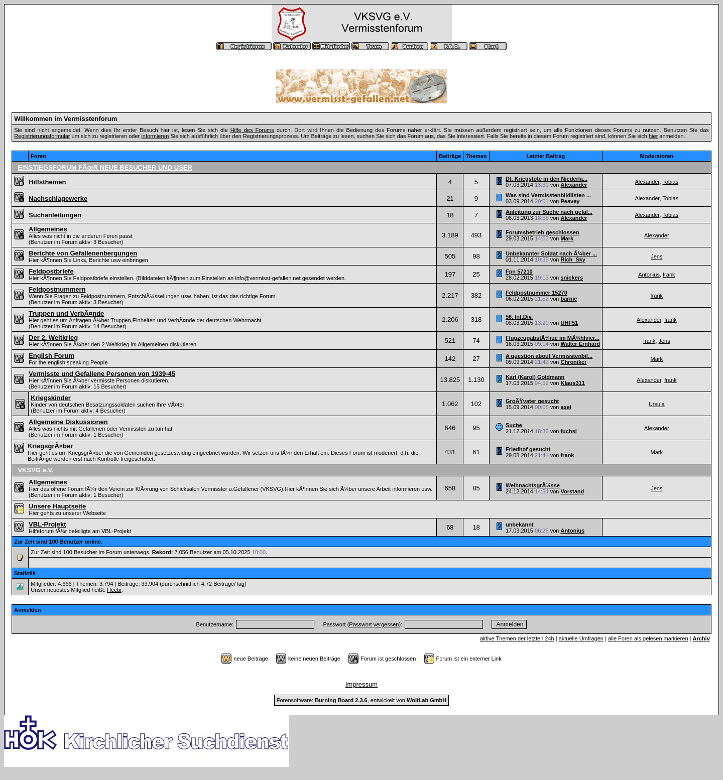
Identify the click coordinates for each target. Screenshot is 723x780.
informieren (155, 136)
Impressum (361, 684)
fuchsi (568, 431)
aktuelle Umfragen (581, 638)
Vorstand (572, 491)
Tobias (670, 182)
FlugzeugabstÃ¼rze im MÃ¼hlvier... (552, 338)
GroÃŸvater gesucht (532, 401)
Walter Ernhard (579, 344)
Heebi (114, 590)
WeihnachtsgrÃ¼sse (533, 485)
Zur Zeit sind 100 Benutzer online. (58, 542)
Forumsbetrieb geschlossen (542, 232)
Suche (514, 425)
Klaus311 (572, 383)
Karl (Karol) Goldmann (535, 377)
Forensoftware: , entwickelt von (361, 700)
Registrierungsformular (42, 136)
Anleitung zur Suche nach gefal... (549, 212)
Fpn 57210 (519, 272)
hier (653, 136)
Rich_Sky (572, 259)
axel (565, 407)
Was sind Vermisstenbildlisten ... (548, 195)
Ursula (657, 404)
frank (669, 275)
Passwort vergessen (374, 624)
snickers (571, 278)
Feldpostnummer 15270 (536, 293)
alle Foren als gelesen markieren (648, 638)
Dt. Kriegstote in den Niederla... (546, 179)
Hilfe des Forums (252, 130)
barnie (568, 299)
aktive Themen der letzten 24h (517, 638)
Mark (566, 238)
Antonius (649, 275)
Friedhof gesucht (528, 449)
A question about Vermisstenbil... (549, 356)
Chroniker (573, 362)
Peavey (569, 201)
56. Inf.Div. (519, 317)
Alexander (573, 185)
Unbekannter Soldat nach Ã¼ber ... (551, 253)
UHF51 (569, 323)
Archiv (701, 638)
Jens (656, 256)
